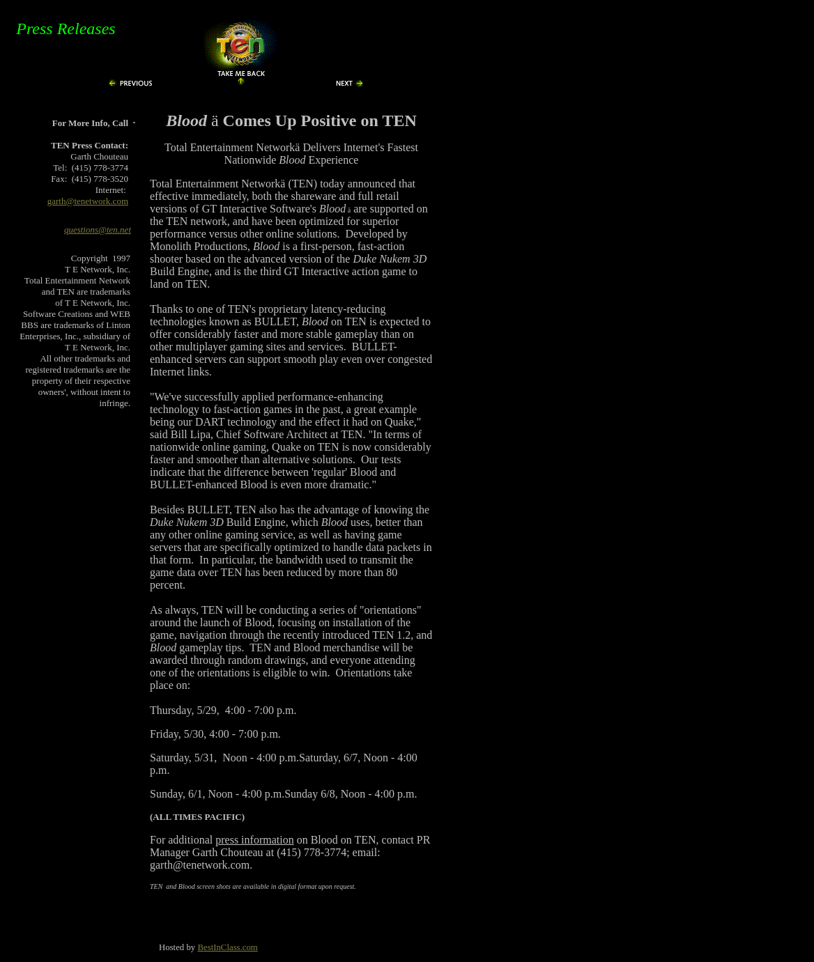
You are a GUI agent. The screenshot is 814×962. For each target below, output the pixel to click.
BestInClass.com (227, 947)
